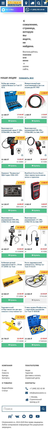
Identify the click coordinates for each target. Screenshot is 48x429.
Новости (5, 373)
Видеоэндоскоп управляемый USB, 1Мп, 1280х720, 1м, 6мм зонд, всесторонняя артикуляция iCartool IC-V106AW (11, 222)
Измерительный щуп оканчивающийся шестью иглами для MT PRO (34, 85)
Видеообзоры (7, 388)
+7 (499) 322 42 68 (37, 388)
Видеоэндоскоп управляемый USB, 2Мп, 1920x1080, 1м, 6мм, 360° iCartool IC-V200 (34, 131)
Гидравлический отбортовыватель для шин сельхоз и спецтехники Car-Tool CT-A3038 (11, 310)
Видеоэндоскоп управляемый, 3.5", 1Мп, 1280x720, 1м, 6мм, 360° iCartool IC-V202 (34, 221)
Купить (12, 121)
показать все (26, 78)
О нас (4, 370)
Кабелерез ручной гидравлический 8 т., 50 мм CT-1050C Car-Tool (11, 264)
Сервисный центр (32, 378)
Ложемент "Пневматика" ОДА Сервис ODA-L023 (10, 174)
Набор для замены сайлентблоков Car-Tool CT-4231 (11, 85)
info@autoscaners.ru (38, 393)
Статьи (5, 391)
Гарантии (29, 373)
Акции (27, 370)
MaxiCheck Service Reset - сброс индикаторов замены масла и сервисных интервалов (35, 176)
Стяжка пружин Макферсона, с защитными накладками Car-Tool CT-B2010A (35, 309)
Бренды (5, 375)
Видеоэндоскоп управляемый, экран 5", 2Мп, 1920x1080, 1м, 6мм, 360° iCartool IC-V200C (11, 131)
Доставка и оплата (33, 375)
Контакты (5, 378)
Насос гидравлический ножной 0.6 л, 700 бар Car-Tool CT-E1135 (35, 264)
